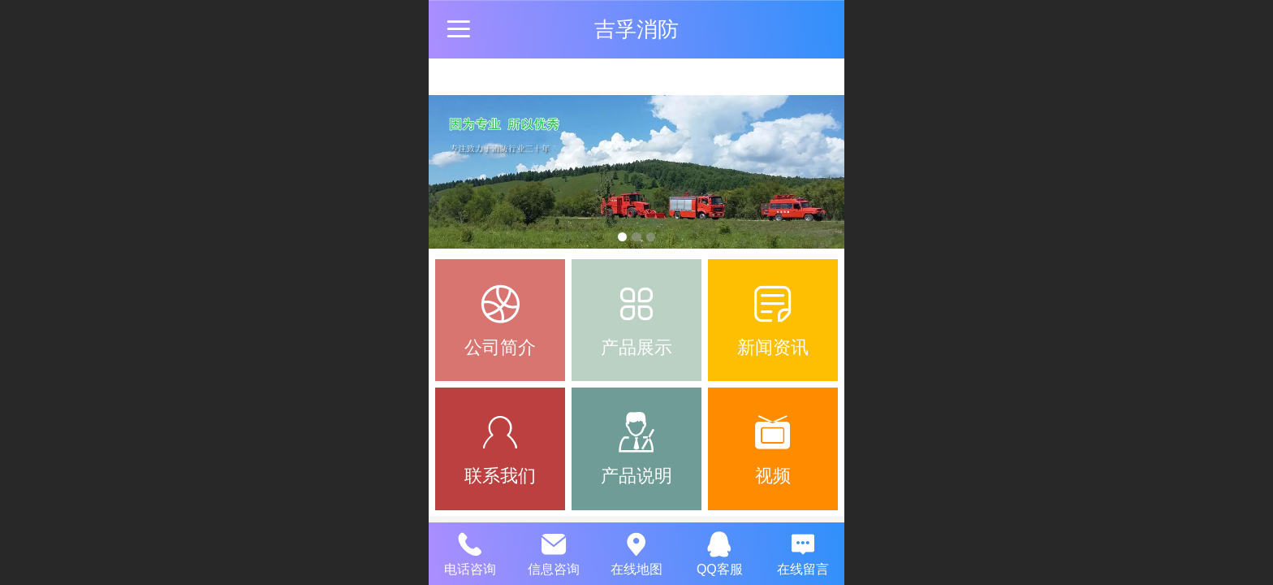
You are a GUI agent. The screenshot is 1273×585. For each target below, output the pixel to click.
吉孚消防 (636, 29)
